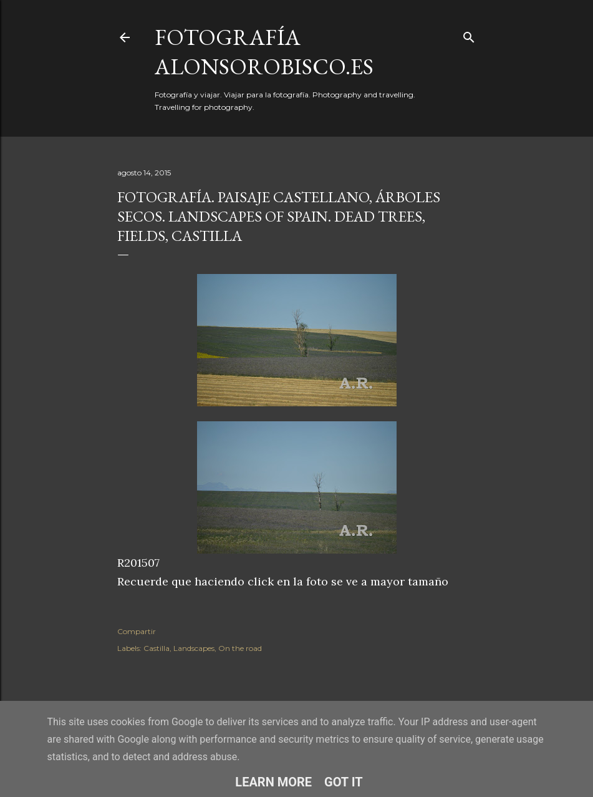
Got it (343, 782)
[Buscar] (468, 34)
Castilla (156, 648)
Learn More (273, 782)
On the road (240, 648)
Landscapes (194, 648)
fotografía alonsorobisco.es (264, 51)
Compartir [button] (136, 631)
